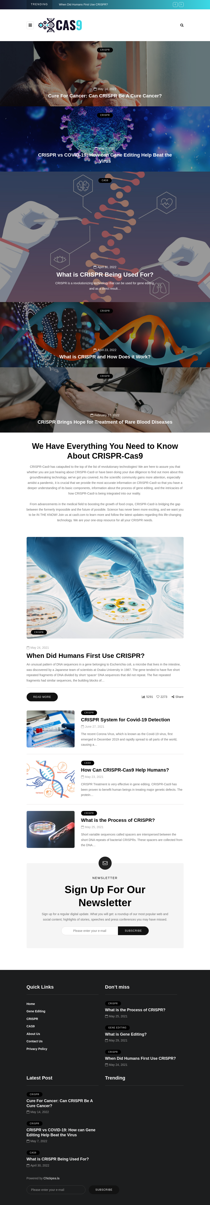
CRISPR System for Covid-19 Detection (125, 729)
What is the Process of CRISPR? (118, 829)
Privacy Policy (37, 1049)
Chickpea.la (51, 1178)
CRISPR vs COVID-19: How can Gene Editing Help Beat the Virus (105, 158)
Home (31, 1004)
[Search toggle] (182, 25)
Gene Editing (36, 1011)
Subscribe (133, 940)
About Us (33, 1034)
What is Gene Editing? (126, 1043)
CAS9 (105, 190)
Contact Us (35, 1041)
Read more (42, 706)
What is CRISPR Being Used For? (105, 284)
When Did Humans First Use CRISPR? (83, 4)
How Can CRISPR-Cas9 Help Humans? (125, 779)
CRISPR (105, 50)
